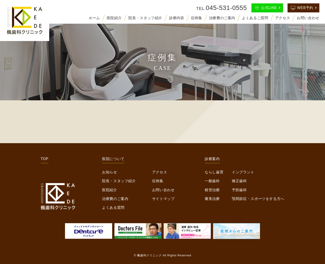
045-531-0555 (226, 7)
